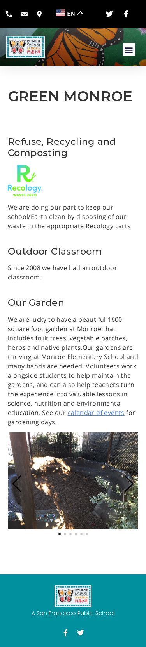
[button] (129, 49)
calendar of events (96, 412)
